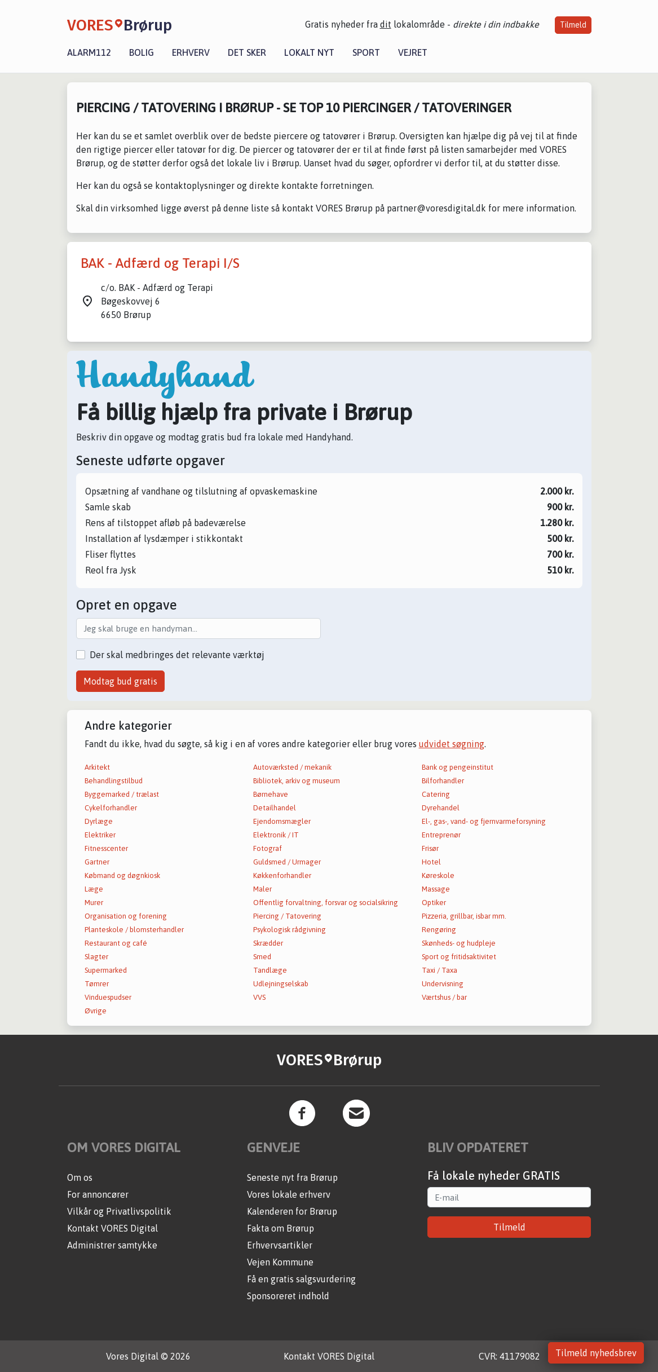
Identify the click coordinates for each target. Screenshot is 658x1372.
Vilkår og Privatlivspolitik (119, 1211)
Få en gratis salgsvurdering (301, 1279)
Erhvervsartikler (279, 1245)
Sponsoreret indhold (288, 1296)
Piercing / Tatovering (287, 916)
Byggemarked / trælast (122, 794)
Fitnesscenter (106, 848)
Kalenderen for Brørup (292, 1211)
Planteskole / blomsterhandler (134, 929)
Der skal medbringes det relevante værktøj (177, 655)
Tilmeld (573, 24)
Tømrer (97, 984)
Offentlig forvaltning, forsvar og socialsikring (325, 902)
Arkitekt (97, 767)
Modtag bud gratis (120, 681)
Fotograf (267, 848)
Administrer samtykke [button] (112, 1245)
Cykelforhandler (111, 808)
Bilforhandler (443, 781)
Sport (366, 52)
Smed (262, 956)
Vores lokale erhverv (288, 1194)
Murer (94, 902)
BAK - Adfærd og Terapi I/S (160, 263)
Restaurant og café (116, 943)
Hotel (431, 862)
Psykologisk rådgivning (289, 929)
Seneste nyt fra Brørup (292, 1177)
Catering (436, 794)
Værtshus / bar (444, 997)
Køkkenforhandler (282, 875)
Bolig (141, 52)
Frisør (430, 848)
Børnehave (270, 794)
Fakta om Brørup (280, 1228)
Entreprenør (441, 835)
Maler (262, 889)
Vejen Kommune (280, 1262)
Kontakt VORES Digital (112, 1228)
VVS (259, 997)
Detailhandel (274, 808)
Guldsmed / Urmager (287, 862)
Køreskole (438, 875)
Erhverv (191, 52)
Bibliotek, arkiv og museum (296, 781)
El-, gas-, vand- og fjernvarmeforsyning (484, 821)
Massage (436, 889)
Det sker (247, 52)
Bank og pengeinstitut (457, 767)
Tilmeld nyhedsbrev (596, 1353)
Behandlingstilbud (114, 781)
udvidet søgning (451, 744)
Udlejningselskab (280, 984)
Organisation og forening (126, 916)
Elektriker (100, 835)
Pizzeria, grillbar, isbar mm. (464, 916)
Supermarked (106, 970)
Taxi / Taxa (439, 970)
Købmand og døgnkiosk (122, 875)
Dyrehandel (441, 808)
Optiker (434, 902)
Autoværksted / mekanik (292, 767)
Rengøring (439, 929)
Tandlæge (270, 970)
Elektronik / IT (276, 835)
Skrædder (268, 943)
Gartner (97, 862)
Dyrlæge (99, 821)
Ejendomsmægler (282, 821)
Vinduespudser (108, 997)
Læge (94, 889)
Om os (79, 1177)
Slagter (96, 956)
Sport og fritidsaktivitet (459, 956)
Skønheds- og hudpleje (459, 943)
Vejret (412, 52)
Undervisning (442, 984)
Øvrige (96, 1011)
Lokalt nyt (309, 52)
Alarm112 (89, 52)
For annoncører (98, 1194)
